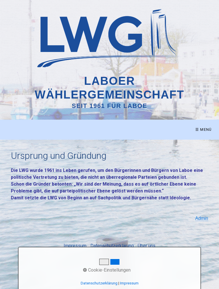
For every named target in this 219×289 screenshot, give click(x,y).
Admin (201, 218)
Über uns (146, 245)
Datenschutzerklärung (112, 245)
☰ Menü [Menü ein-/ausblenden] (203, 129)
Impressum (75, 245)
